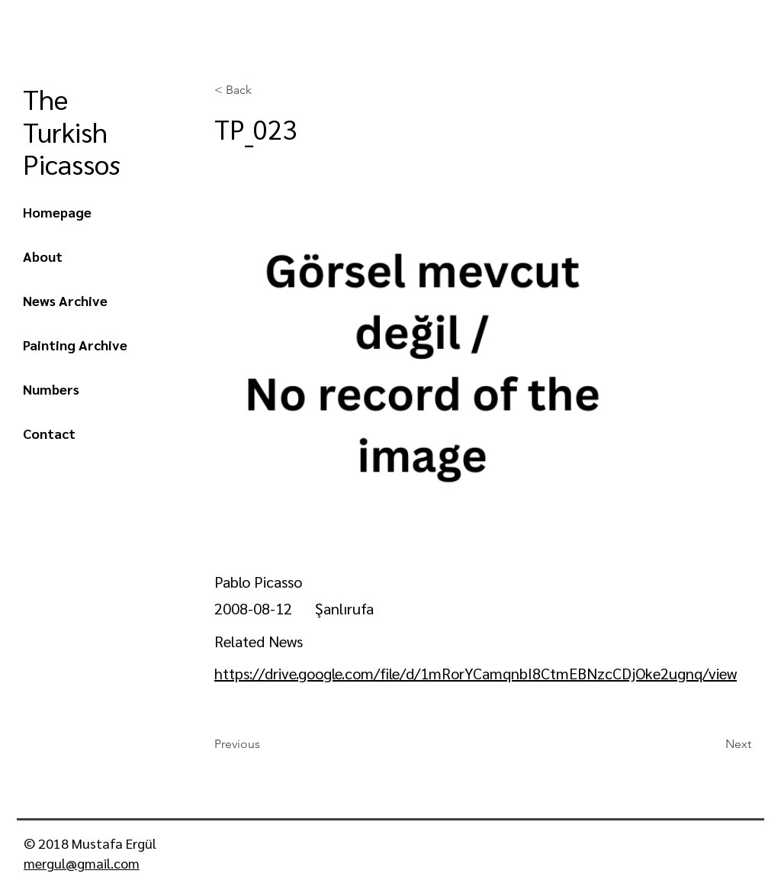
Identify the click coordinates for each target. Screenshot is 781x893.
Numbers (51, 389)
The (49, 98)
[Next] (713, 744)
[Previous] (264, 744)
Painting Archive (75, 344)
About (43, 256)
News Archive (65, 300)
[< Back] (264, 90)
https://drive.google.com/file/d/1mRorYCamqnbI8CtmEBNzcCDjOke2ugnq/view (475, 673)
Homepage (57, 212)
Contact (49, 433)
